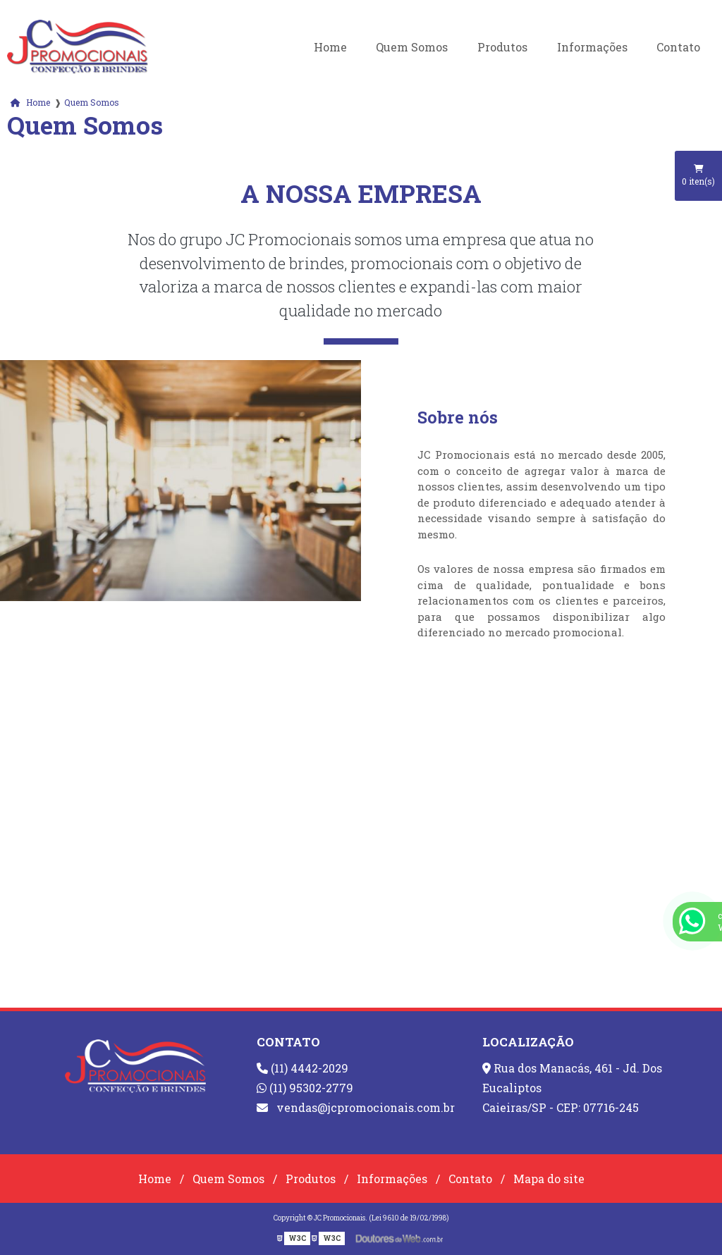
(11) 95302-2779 (305, 1087)
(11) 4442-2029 (302, 1068)
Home (330, 46)
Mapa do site (549, 1178)
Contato (678, 46)
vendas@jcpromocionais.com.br (356, 1107)
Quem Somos (412, 46)
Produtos (502, 46)
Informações (592, 46)
